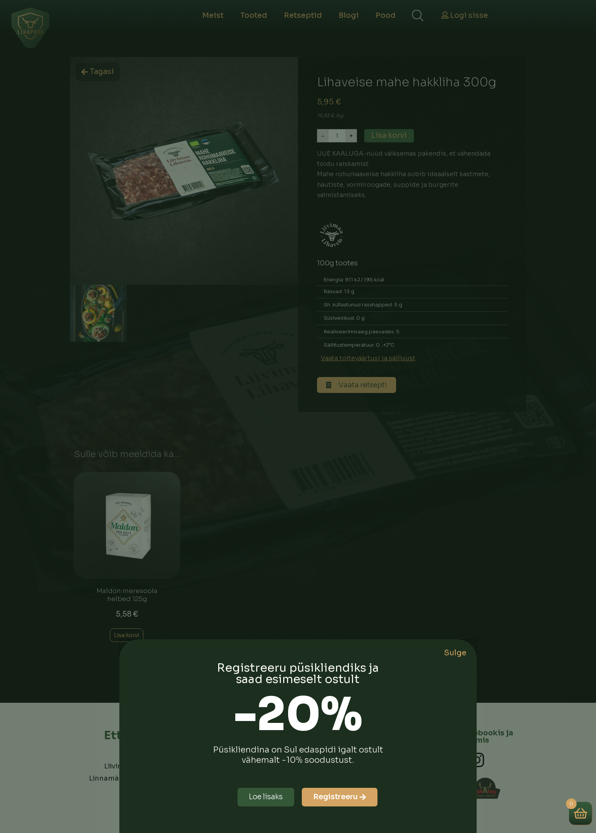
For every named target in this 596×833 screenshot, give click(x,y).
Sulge (455, 653)
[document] (298, 416)
